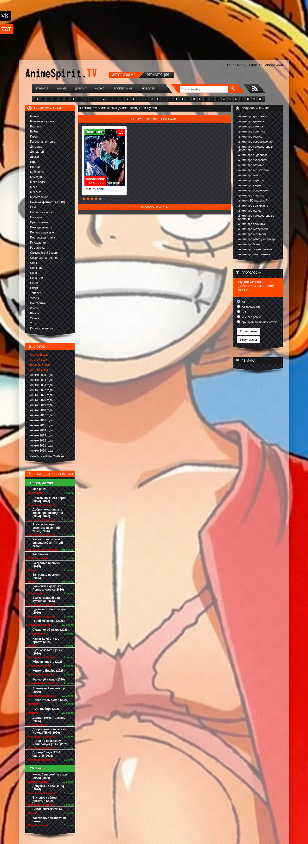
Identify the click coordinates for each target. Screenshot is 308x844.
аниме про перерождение (255, 141)
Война (34, 131)
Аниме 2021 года (41, 395)
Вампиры (36, 126)
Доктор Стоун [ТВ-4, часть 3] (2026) (46, 754)
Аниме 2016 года (41, 420)
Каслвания (40, 554)
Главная (42, 88)
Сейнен (35, 283)
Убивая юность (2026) (48, 661)
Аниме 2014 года (41, 430)
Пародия (36, 217)
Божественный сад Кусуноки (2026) (46, 599)
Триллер (35, 293)
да (243, 302)
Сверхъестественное (44, 257)
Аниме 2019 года (41, 405)
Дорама (80, 88)
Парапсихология (41, 212)
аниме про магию (249, 210)
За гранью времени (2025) (46, 564)
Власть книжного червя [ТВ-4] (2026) (49, 499)
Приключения (39, 222)
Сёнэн (34, 273)
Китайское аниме (41, 328)
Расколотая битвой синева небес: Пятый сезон (47, 543)
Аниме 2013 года (41, 435)
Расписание (123, 88)
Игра (33, 162)
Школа (34, 313)
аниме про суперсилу (252, 160)
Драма (34, 156)
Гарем (34, 136)
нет (243, 312)
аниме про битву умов (253, 229)
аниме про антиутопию (253, 170)
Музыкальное (39, 197)
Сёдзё (34, 263)
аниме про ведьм (249, 185)
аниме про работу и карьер (256, 239)
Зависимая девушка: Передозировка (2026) (48, 588)
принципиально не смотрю (259, 322)
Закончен (94, 132)
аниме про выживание (253, 205)
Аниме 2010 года (41, 450)
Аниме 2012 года (41, 440)
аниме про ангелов (250, 126)
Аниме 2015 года (41, 425)
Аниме (62, 88)
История (35, 167)
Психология (38, 242)
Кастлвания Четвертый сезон (49, 819)
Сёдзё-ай (36, 268)
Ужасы (34, 298)
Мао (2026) (39, 489)
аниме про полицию (251, 224)
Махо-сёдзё (38, 182)
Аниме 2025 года (41, 375)
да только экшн (251, 307)
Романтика (37, 247)
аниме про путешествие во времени (256, 217)
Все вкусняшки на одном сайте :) (154, 119)
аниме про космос (250, 136)
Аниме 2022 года (41, 390)
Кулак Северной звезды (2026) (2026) (49, 776)
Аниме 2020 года (41, 400)
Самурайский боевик (44, 252)
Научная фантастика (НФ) (47, 202)
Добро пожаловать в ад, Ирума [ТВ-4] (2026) (49, 731)
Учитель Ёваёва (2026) (48, 670)
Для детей (37, 151)
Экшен (34, 318)
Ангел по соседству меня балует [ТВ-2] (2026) (50, 742)
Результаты (248, 339)
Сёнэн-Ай (36, 278)
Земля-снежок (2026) (47, 809)
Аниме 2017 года (41, 415)
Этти (33, 323)
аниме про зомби (249, 175)
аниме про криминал (252, 116)
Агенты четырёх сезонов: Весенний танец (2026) (46, 528)
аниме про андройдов (253, 155)
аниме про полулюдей (253, 190)
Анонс (100, 88)
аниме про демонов (251, 121)
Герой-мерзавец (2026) (48, 621)
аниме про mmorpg (250, 195)
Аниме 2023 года (41, 385)
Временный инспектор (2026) (48, 690)
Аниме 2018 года (41, 410)
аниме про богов (249, 244)
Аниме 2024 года (41, 380)
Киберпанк (37, 172)
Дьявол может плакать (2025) (48, 719)
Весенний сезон (40, 364)
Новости (148, 88)
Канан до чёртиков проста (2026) (45, 640)
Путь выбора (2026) (46, 709)
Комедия (36, 177)
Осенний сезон (40, 354)
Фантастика (38, 303)
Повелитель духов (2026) (50, 700)
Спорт (34, 288)
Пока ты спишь (104, 187)
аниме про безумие (251, 165)
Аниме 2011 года (41, 445)
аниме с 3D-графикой (252, 200)
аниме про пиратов (251, 180)
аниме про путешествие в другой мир (255, 148)
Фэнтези (35, 308)
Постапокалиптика (42, 237)
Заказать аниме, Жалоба (47, 455)
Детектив (36, 146)
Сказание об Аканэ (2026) (50, 629)
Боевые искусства (42, 121)
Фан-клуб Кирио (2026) (48, 679)
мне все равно (251, 317)
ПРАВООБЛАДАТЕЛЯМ (241, 65)
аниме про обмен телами (255, 249)
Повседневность (41, 227)
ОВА (33, 207)
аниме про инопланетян (254, 254)
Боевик (35, 116)
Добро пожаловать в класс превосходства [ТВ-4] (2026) (47, 513)
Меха (33, 187)
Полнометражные (42, 232)
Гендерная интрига (42, 141)
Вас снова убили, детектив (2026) (45, 799)
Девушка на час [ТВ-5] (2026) (48, 787)
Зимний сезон (39, 359)
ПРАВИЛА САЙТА (273, 65)
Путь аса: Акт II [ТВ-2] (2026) (47, 652)
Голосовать (248, 331)
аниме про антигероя (252, 234)
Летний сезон (39, 370)
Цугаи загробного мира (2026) (49, 611)
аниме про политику (251, 131)
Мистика (35, 192)
